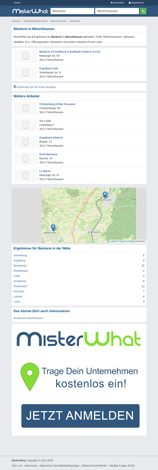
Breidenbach (21, 270)
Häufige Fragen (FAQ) (122, 465)
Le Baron (45, 171)
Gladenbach (21, 286)
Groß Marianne (48, 154)
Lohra (17, 301)
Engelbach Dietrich (51, 137)
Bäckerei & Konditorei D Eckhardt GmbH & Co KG (69, 51)
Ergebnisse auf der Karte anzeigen (35, 87)
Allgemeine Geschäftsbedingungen (59, 465)
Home (17, 2)
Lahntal (18, 296)
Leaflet (113, 241)
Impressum (31, 465)
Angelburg (19, 260)
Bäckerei (75, 20)
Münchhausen (58, 20)
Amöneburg (20, 255)
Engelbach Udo (48, 68)
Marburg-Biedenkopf (35, 20)
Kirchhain (19, 291)
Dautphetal (20, 281)
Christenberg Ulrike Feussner (57, 104)
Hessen (16, 20)
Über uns (17, 465)
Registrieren (136, 2)
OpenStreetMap (127, 241)
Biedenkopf (20, 265)
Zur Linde (45, 120)
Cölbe (17, 275)
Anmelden (117, 2)
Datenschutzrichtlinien (94, 465)
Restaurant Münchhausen (28, 318)
